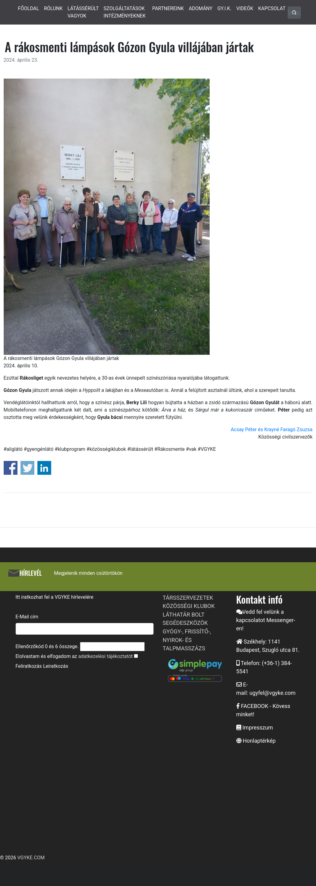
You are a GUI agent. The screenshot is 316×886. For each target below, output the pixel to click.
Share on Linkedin (44, 468)
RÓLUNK (53, 8)
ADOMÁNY (200, 8)
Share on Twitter (27, 468)
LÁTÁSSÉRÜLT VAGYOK (83, 12)
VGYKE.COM (30, 858)
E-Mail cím (27, 617)
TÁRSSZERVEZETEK (188, 597)
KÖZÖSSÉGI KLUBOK (189, 606)
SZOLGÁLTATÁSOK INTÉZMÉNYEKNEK (125, 12)
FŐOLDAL (28, 8)
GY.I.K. (224, 8)
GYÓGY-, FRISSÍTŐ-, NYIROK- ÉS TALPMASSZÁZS (187, 640)
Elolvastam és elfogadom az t (74, 656)
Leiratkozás (55, 666)
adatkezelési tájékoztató (104, 656)
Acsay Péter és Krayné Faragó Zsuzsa (272, 429)
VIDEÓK (244, 8)
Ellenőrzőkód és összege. (47, 646)
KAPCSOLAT (271, 8)
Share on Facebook (10, 468)
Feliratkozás (29, 666)
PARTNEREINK (168, 8)
